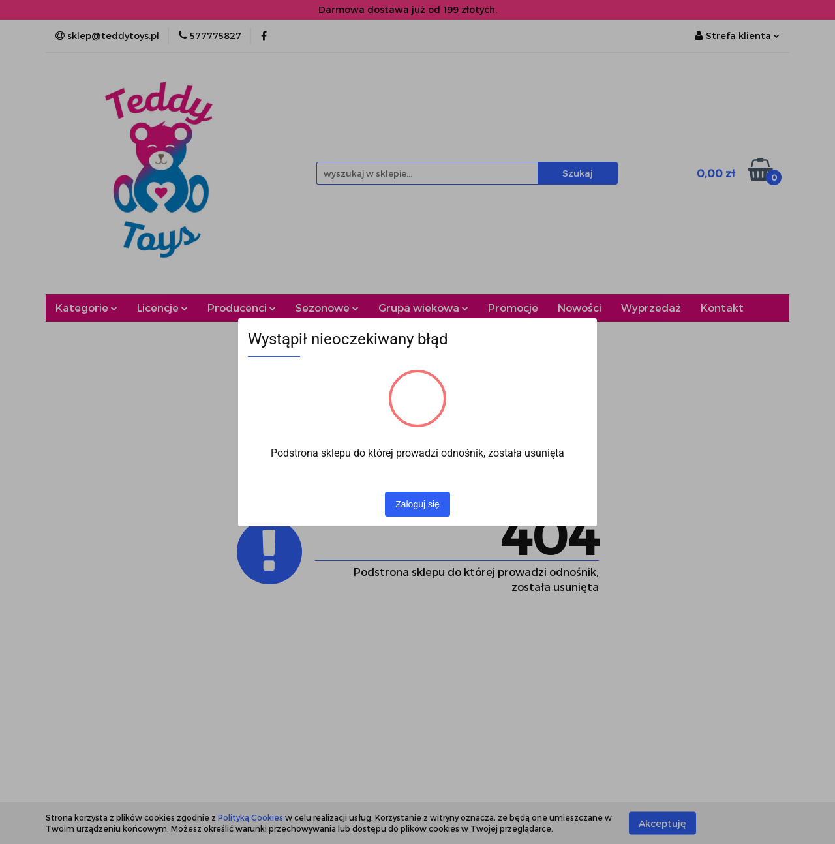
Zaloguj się (417, 504)
